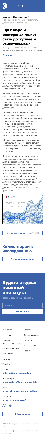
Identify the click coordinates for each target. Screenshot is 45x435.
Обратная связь (22, 414)
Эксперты (28, 340)
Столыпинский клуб (10, 348)
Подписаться (22, 311)
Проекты (27, 351)
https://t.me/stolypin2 (14, 400)
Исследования (20, 17)
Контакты (6, 359)
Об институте (7, 330)
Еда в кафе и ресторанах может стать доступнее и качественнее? (20, 21)
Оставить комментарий (22, 259)
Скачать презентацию (23, 233)
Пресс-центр (7, 354)
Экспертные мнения (32, 335)
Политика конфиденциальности (14, 431)
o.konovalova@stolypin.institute (19, 382)
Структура (6, 335)
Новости (27, 330)
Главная (6, 17)
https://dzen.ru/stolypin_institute (20, 391)
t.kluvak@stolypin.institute (17, 373)
